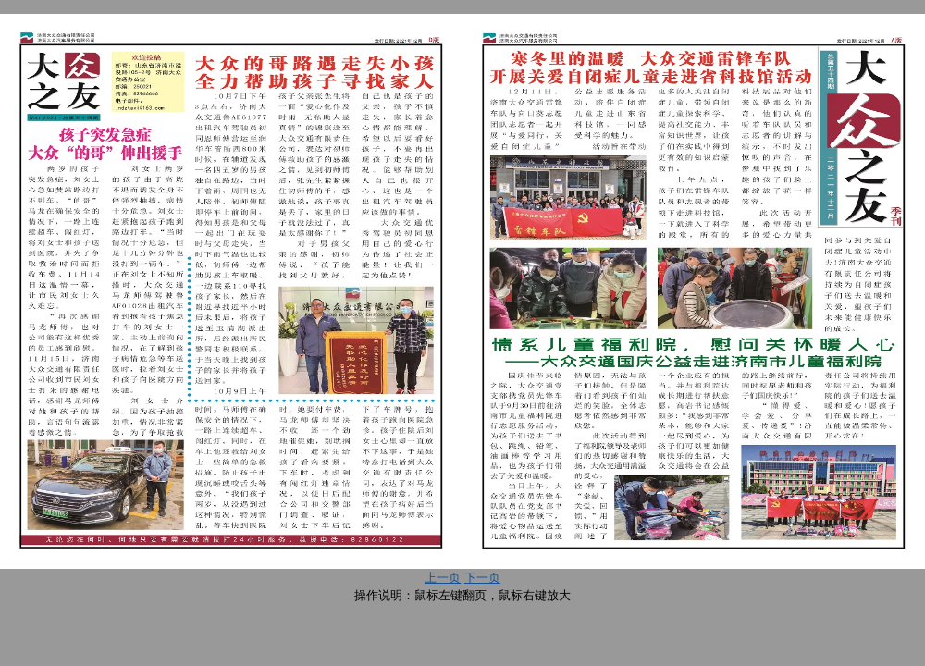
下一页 (482, 578)
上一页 (443, 578)
